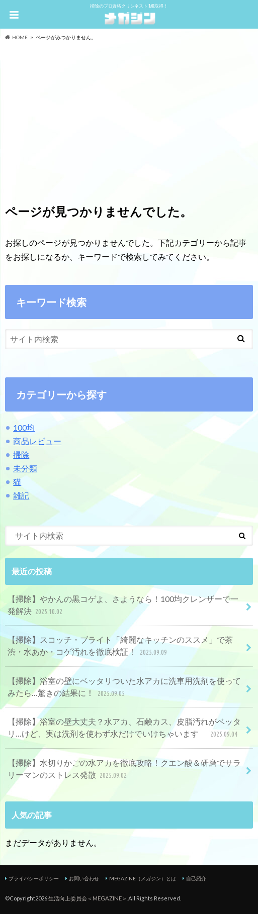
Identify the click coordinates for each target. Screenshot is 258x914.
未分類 (25, 468)
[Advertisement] (129, 116)
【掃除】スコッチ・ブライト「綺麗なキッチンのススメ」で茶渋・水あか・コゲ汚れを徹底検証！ (120, 646)
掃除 (21, 454)
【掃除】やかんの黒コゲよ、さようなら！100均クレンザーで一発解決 (123, 606)
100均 (24, 427)
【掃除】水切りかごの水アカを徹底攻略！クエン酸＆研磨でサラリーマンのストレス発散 (124, 769)
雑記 (21, 495)
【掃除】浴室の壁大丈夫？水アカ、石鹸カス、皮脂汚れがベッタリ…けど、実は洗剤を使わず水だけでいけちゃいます (124, 728)
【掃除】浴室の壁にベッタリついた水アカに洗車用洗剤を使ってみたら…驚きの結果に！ (124, 687)
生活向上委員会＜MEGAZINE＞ (87, 898)
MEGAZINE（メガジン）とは (142, 878)
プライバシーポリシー (34, 878)
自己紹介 (196, 878)
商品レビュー (37, 441)
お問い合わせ (84, 878)
